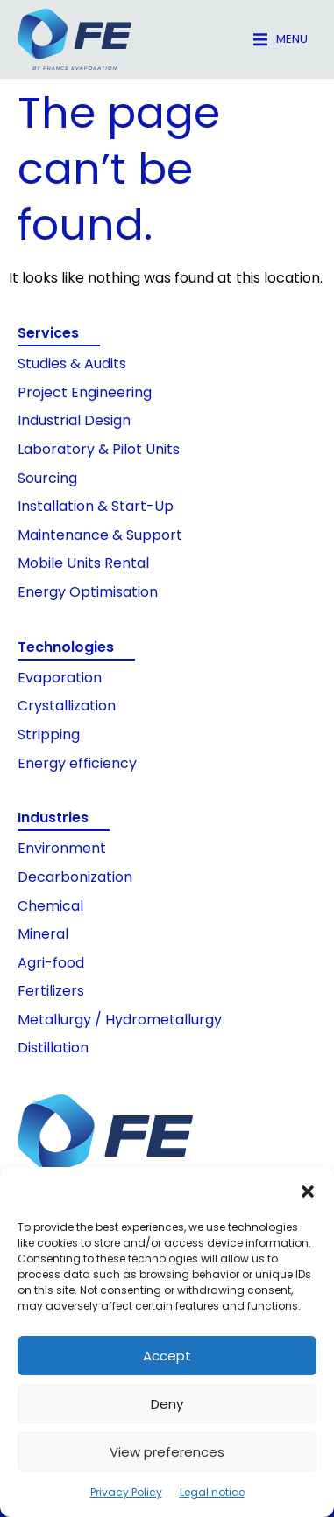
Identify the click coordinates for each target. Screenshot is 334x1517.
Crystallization (67, 706)
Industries (53, 817)
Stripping (49, 734)
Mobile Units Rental (83, 563)
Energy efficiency (77, 763)
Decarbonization (75, 877)
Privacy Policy (126, 1492)
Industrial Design (74, 420)
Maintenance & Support (100, 535)
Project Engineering (85, 392)
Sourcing (47, 478)
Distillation (53, 1048)
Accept (167, 1355)
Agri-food (51, 963)
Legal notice (212, 1492)
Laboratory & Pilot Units (99, 449)
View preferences (167, 1452)
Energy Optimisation (88, 592)
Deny (167, 1404)
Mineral (43, 934)
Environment (62, 848)
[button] (307, 1191)
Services (48, 333)
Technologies (66, 647)
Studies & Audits (72, 363)
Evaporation (60, 678)
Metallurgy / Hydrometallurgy (120, 1020)
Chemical (50, 906)
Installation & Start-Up (96, 506)
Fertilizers (51, 991)
